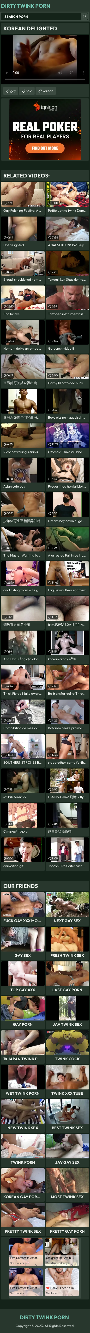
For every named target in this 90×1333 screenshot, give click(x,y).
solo (29, 91)
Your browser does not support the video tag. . (45, 59)
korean (47, 91)
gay (13, 91)
